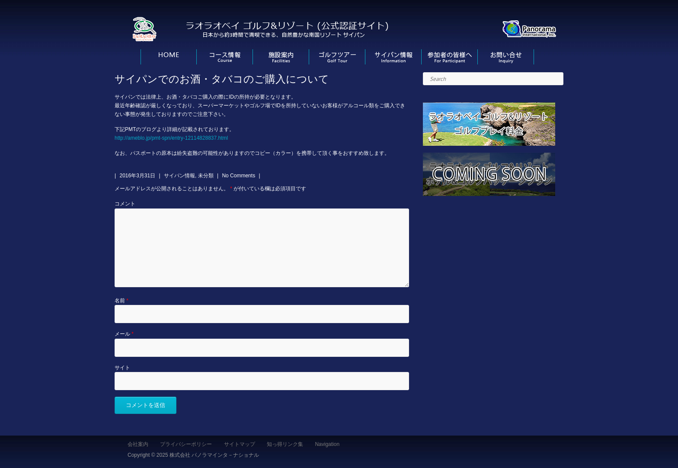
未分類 (206, 176)
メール (124, 334)
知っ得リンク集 (285, 444)
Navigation (327, 444)
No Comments (238, 176)
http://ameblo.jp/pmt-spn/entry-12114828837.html (171, 138)
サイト (122, 368)
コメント (125, 204)
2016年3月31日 (137, 176)
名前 (121, 301)
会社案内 (138, 444)
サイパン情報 (179, 176)
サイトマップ (239, 444)
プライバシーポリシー (186, 444)
